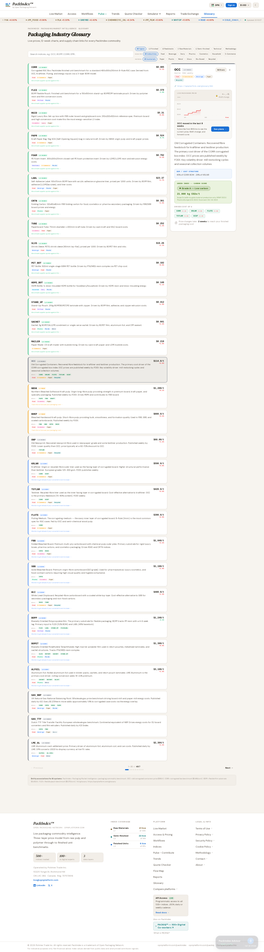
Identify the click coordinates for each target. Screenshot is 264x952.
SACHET (55, 672)
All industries (151, 54)
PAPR (41, 408)
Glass (189, 59)
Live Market (56, 13)
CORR (41, 383)
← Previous (37, 790)
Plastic (171, 59)
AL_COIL (50, 775)
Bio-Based (200, 59)
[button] (97, 74)
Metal (180, 59)
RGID (57, 434)
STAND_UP (54, 646)
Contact (201, 858)
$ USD (244, 5)
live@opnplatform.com (45, 880)
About (200, 864)
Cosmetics (203, 54)
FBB (46, 408)
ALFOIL (41, 775)
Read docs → (162, 912)
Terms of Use (204, 828)
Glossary (209, 13)
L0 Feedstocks (168, 49)
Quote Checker (133, 13)
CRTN (51, 434)
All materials (150, 59)
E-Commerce (230, 54)
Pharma (192, 54)
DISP (68, 383)
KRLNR (47, 383)
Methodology (230, 49)
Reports (170, 13)
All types (141, 49)
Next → (229, 790)
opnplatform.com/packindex (172, 945)
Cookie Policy (204, 846)
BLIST (57, 699)
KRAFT (52, 408)
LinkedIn (39, 885)
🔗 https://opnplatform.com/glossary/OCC (193, 87)
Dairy (182, 54)
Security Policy (205, 840)
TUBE (47, 619)
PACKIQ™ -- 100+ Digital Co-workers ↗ (170, 926)
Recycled (212, 59)
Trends (115, 13)
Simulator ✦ (154, 13)
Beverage (172, 54)
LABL (47, 646)
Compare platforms (165, 889)
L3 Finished (153, 49)
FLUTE (54, 383)
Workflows (87, 13)
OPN (216, 5)
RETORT (47, 672)
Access (72, 13)
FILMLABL (64, 646)
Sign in (231, 5)
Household (216, 54)
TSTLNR (61, 383)
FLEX (41, 646)
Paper (162, 59)
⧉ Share (221, 70)
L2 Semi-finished (202, 49)
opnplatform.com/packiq (201, 945)
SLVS (41, 672)
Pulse (102, 13)
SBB (45, 434)
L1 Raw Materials (184, 49)
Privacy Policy (204, 834)
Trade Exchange (189, 13)
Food (163, 54)
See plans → (220, 130)
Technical (217, 49)
